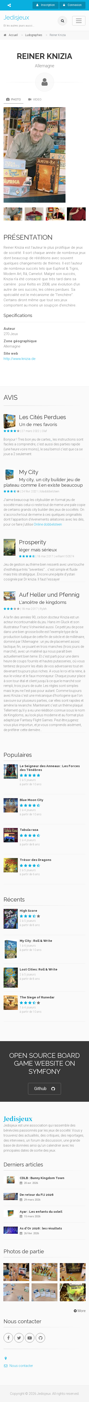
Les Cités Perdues (42, 417)
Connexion (72, 5)
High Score (28, 910)
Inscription (45, 5)
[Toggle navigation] (78, 21)
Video (35, 99)
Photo (13, 99)
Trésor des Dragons (35, 860)
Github (44, 1088)
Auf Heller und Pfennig (49, 594)
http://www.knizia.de (20, 359)
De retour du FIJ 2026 (36, 1194)
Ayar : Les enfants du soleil (41, 1211)
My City (28, 472)
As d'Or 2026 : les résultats (41, 1228)
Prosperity (32, 542)
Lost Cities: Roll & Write (38, 969)
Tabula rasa (29, 830)
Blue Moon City (31, 800)
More (79, 1311)
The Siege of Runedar (37, 997)
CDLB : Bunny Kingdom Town (42, 1178)
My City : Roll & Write (36, 941)
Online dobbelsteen (48, 524)
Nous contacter (18, 1366)
